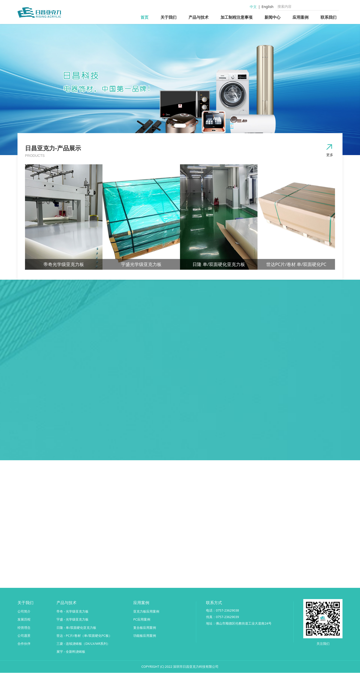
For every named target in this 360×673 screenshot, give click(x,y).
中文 (253, 6)
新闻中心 (272, 17)
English (268, 6)
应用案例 (300, 17)
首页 (144, 17)
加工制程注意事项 (236, 17)
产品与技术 (198, 17)
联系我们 (328, 17)
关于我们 (168, 17)
